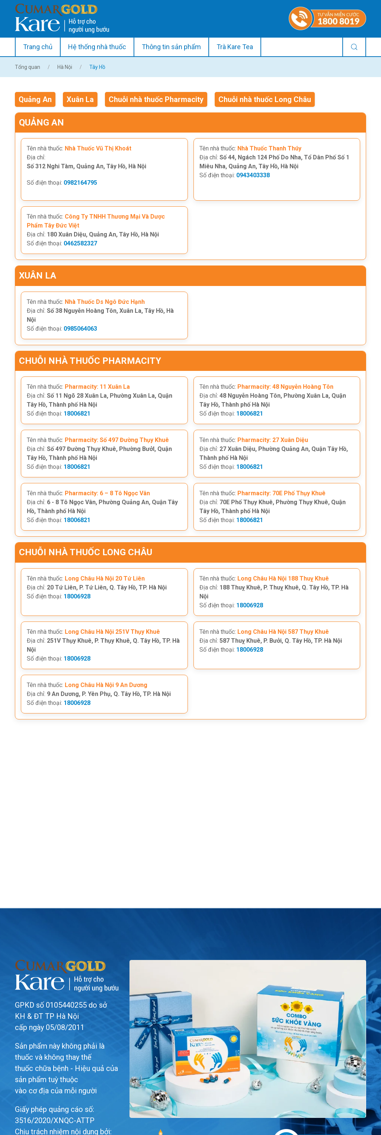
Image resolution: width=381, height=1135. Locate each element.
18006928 (77, 596)
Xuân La (80, 99)
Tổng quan (27, 67)
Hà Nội (64, 67)
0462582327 (80, 243)
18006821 (77, 413)
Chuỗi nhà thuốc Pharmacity (156, 99)
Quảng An (35, 99)
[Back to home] (62, 18)
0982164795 (80, 182)
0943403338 (253, 175)
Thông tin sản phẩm (171, 47)
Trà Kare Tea (235, 47)
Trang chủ (37, 47)
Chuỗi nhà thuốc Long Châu (264, 99)
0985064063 (80, 328)
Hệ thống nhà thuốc (97, 47)
